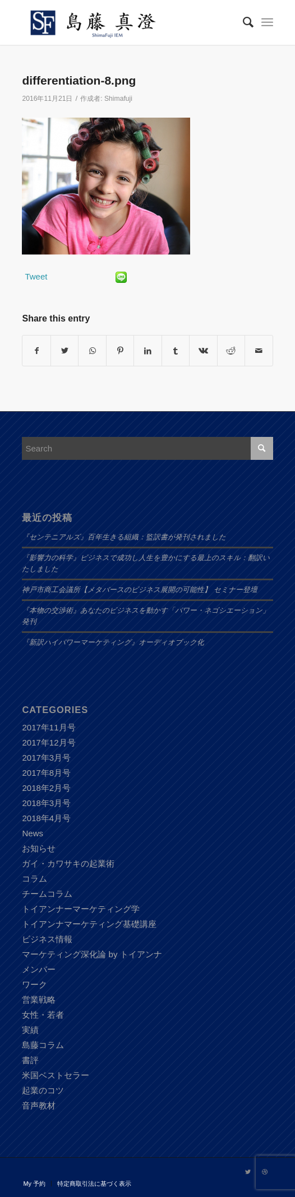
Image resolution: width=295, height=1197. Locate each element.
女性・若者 (43, 1014)
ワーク (34, 984)
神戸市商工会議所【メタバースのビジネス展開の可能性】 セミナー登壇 (139, 590)
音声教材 (39, 1105)
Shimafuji (118, 99)
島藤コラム (43, 1045)
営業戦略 (39, 999)
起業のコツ (43, 1090)
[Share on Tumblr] (175, 351)
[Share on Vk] (203, 351)
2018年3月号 (46, 803)
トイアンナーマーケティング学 (81, 909)
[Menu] (267, 22)
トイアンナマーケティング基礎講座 (89, 924)
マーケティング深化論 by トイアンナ (92, 954)
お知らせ (39, 848)
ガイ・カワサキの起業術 (68, 863)
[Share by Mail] (258, 351)
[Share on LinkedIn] (147, 351)
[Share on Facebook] (36, 351)
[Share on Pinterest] (120, 351)
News (32, 833)
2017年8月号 (46, 772)
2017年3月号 (46, 757)
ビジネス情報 (47, 939)
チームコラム (47, 893)
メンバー (39, 969)
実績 (30, 1030)
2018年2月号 (46, 788)
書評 (30, 1060)
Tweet (36, 276)
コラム (34, 878)
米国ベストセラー (55, 1075)
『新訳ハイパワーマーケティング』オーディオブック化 (113, 642)
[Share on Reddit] (231, 351)
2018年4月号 (46, 818)
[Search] (242, 22)
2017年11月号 (48, 727)
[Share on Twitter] (64, 351)
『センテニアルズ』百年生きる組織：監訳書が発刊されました (124, 537)
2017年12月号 (48, 742)
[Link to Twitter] (247, 1171)
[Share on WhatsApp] (92, 351)
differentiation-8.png (79, 80)
